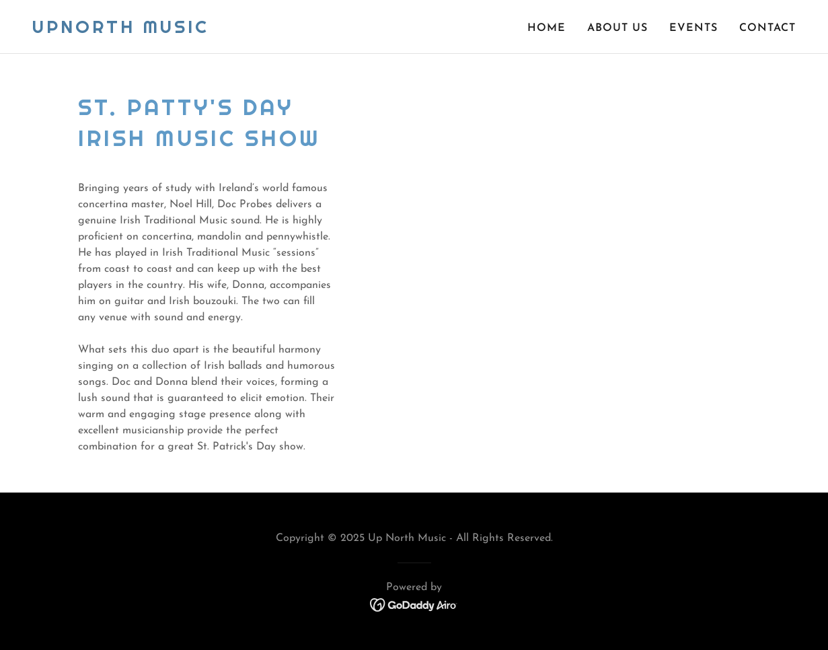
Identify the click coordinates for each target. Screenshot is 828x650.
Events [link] (693, 28)
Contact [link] (767, 28)
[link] (120, 30)
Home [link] (546, 28)
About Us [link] (617, 28)
